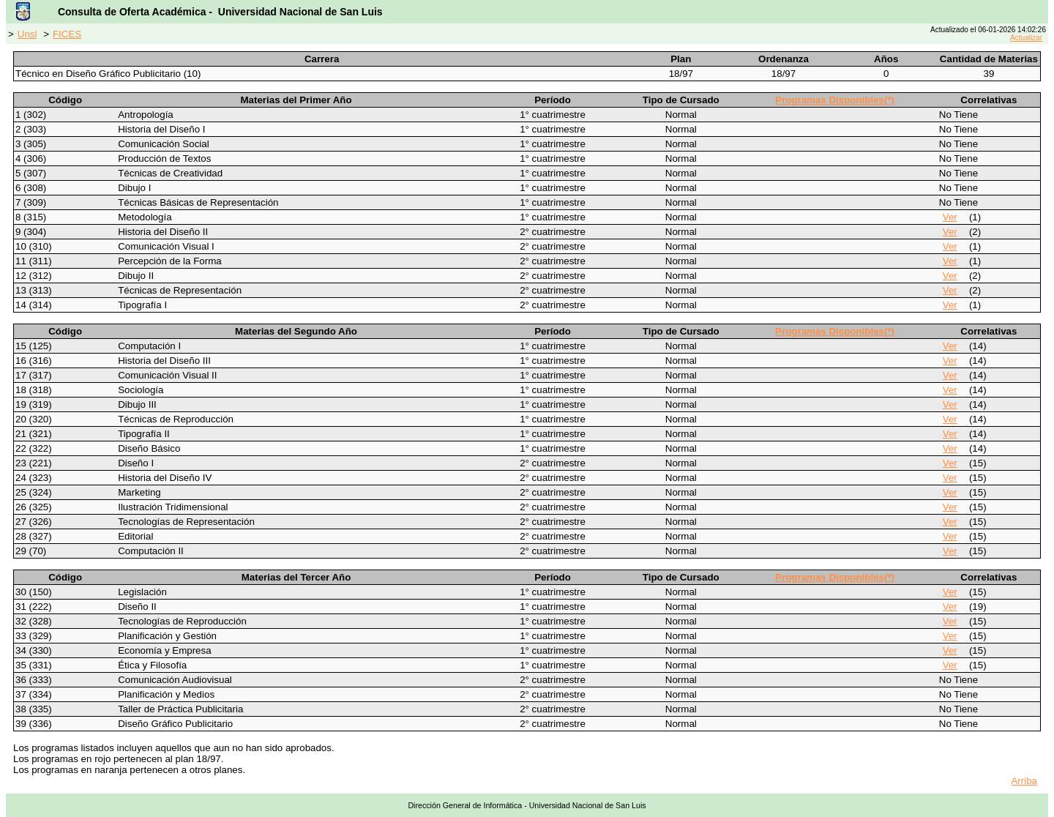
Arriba (1024, 780)
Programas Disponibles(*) (834, 99)
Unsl (27, 34)
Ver (950, 217)
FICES (67, 34)
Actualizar (1026, 38)
